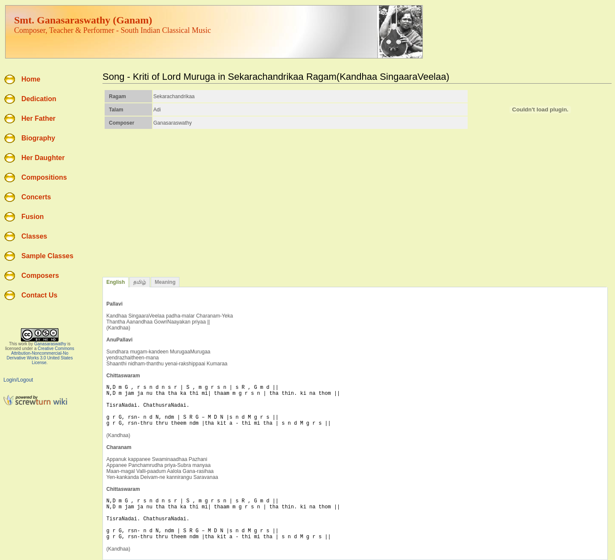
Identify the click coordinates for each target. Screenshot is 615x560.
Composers (40, 275)
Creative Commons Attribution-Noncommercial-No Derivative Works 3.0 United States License (40, 355)
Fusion (32, 216)
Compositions (44, 177)
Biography (38, 138)
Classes (34, 236)
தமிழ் (139, 282)
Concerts (36, 197)
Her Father (38, 118)
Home (30, 79)
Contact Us (39, 295)
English (115, 282)
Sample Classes (47, 256)
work (22, 343)
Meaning (165, 282)
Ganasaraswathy (50, 343)
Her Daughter (42, 157)
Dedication (38, 98)
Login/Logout (18, 380)
